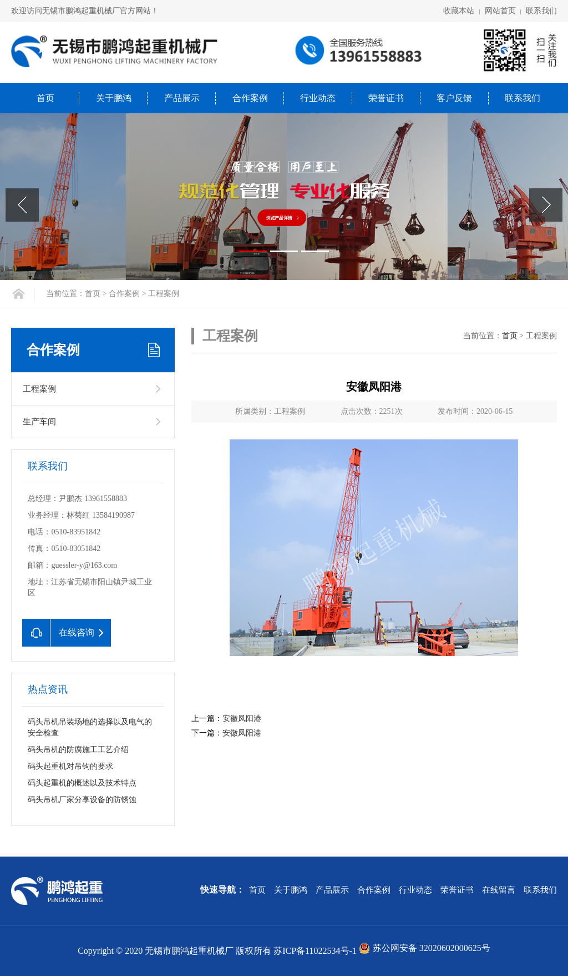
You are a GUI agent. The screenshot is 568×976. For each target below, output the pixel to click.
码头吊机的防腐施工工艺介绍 (78, 749)
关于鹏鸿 (113, 98)
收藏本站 (458, 11)
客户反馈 (454, 98)
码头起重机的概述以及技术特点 (82, 783)
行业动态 (318, 98)
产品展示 (182, 98)
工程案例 (39, 388)
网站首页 (500, 11)
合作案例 (250, 98)
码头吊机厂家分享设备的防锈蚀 (82, 799)
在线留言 (498, 889)
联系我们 (541, 11)
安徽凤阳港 (241, 718)
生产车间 (39, 421)
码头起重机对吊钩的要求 (70, 766)
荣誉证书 (386, 98)
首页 (45, 98)
